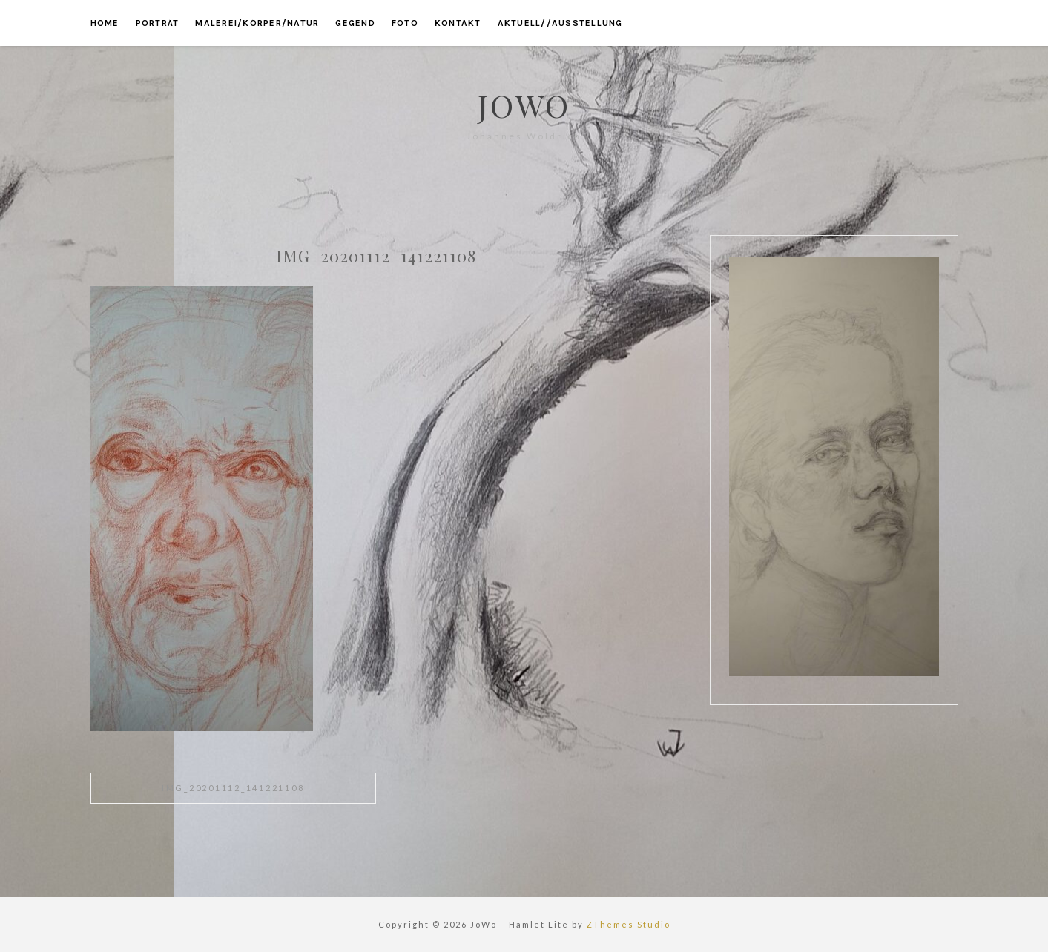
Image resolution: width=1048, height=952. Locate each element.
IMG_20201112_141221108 (233, 788)
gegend (355, 23)
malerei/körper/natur (257, 23)
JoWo (524, 105)
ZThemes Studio (628, 924)
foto (405, 23)
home (104, 23)
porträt (157, 23)
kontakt (458, 23)
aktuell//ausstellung (560, 23)
